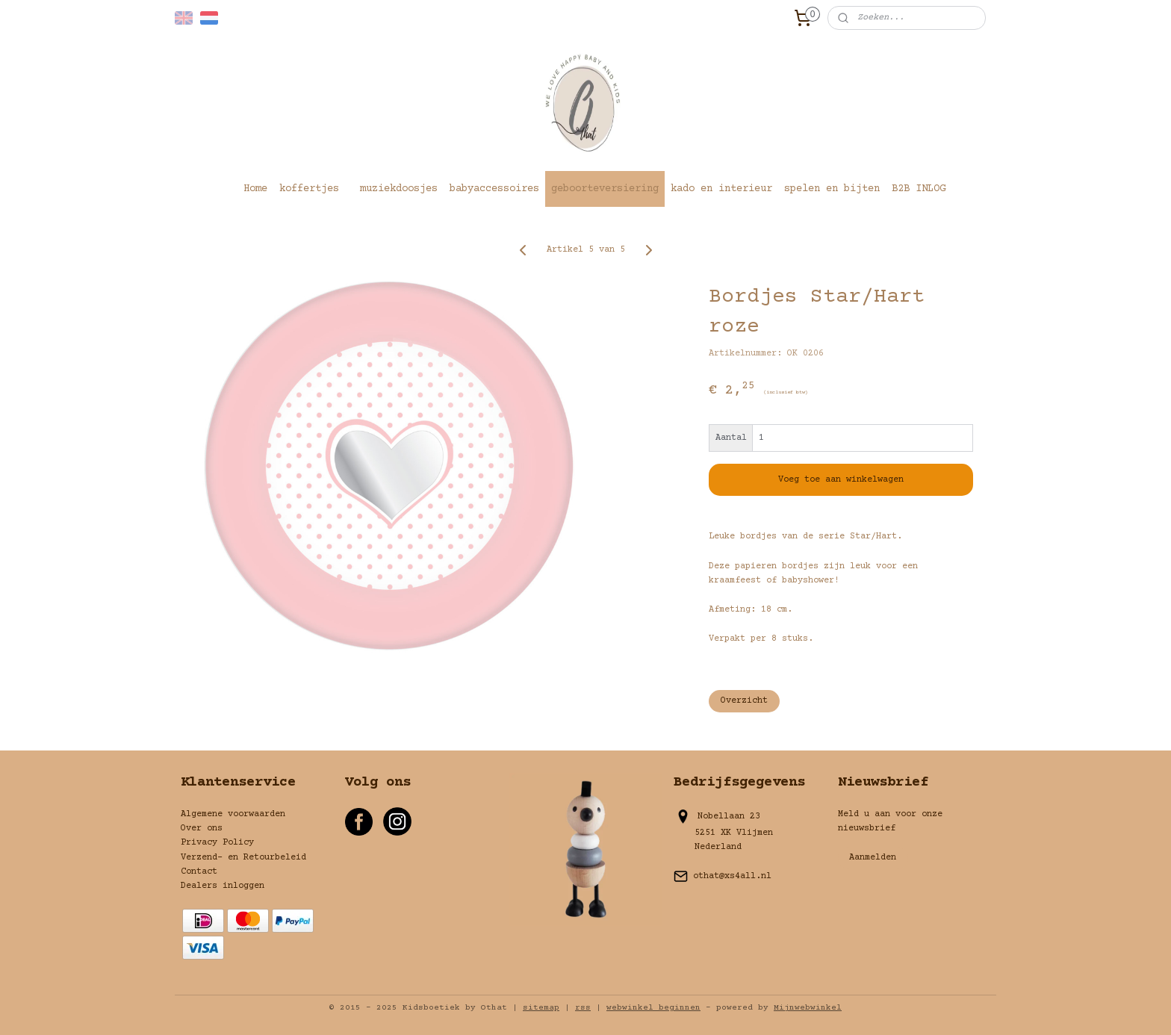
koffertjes (309, 189)
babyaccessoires (494, 189)
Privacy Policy (217, 843)
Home (255, 189)
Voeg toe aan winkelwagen (841, 480)
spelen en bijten (832, 189)
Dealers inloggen (222, 886)
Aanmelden (872, 857)
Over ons (202, 828)
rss (583, 1008)
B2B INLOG (918, 189)
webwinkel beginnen (653, 1008)
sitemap (541, 1008)
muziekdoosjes (399, 189)
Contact (199, 872)
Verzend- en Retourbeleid (243, 857)
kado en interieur (721, 189)
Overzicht (744, 701)
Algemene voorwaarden (233, 814)
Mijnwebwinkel (808, 1008)
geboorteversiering (605, 189)
